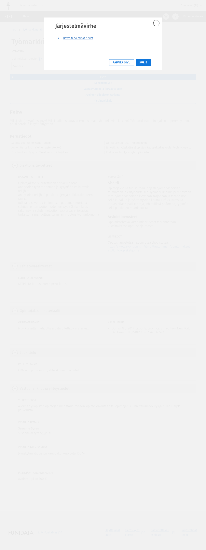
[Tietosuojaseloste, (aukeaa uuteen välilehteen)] (135, 532)
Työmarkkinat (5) (33, 29)
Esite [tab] (103, 77)
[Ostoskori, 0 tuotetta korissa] (166, 16)
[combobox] (41, 66)
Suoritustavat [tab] (103, 83)
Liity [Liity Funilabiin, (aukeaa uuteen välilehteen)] (50, 532)
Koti (13, 29)
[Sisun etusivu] (9, 16)
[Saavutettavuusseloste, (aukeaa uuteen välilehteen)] (164, 532)
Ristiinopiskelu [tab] (103, 100)
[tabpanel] (103, 305)
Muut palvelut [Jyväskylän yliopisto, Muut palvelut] (32, 5)
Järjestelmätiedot (189, 533)
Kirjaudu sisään (193, 16)
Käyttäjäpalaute (112, 533)
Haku (26, 16)
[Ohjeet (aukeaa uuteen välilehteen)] (175, 16)
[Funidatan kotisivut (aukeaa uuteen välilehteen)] (21, 532)
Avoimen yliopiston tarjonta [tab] (103, 94)
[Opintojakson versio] (40, 59)
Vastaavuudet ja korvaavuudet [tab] (103, 89)
